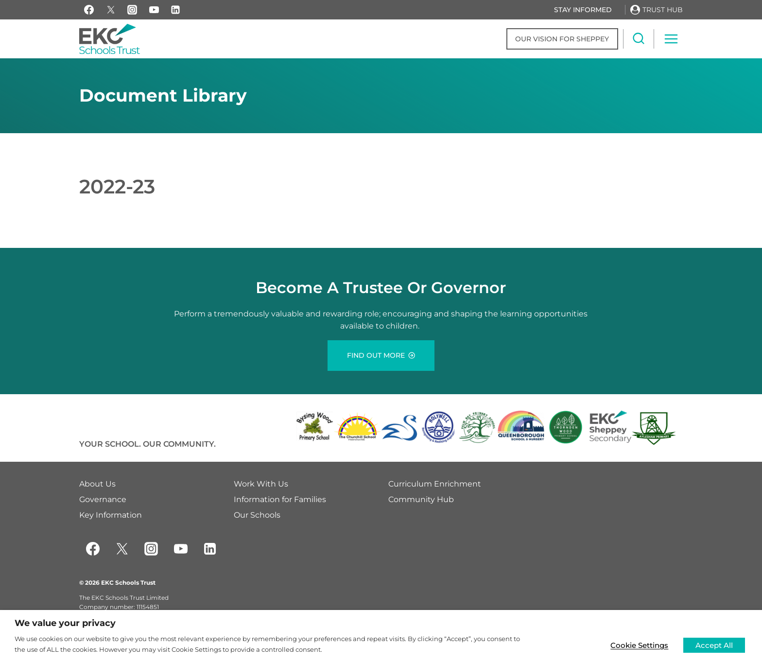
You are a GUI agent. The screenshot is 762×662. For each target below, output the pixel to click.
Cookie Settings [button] (637, 644)
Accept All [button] (712, 644)
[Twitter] (122, 548)
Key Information (110, 515)
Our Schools (257, 515)
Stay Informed (583, 9)
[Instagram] (132, 9)
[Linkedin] (175, 9)
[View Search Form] (638, 39)
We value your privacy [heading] (65, 623)
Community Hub (421, 499)
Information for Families (280, 499)
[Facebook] (89, 9)
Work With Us (261, 483)
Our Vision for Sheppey (562, 39)
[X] (111, 9)
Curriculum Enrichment (434, 483)
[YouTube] (154, 9)
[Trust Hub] (656, 9)
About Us (97, 483)
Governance (102, 499)
